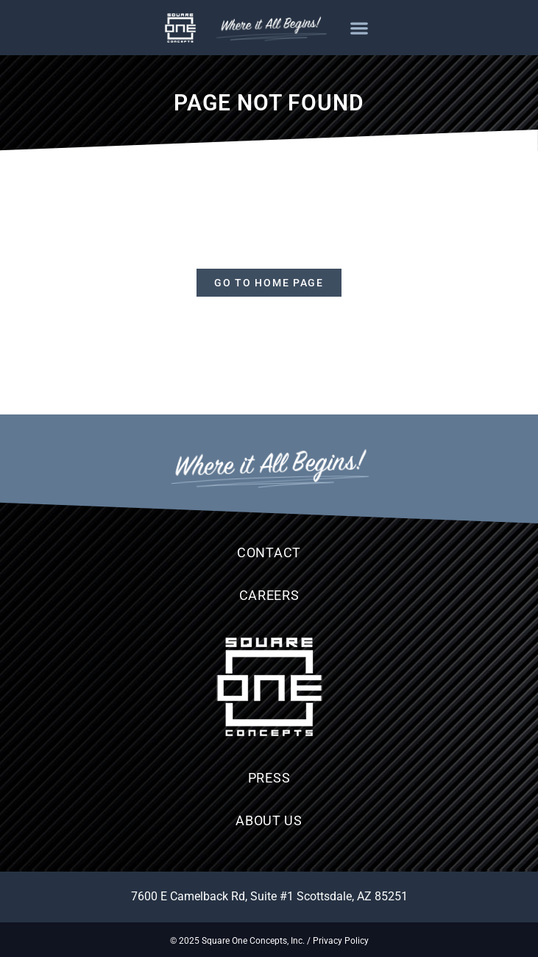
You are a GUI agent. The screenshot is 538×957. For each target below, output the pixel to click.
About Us (269, 820)
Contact (269, 552)
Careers (269, 595)
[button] (359, 27)
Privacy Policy (341, 941)
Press (269, 777)
